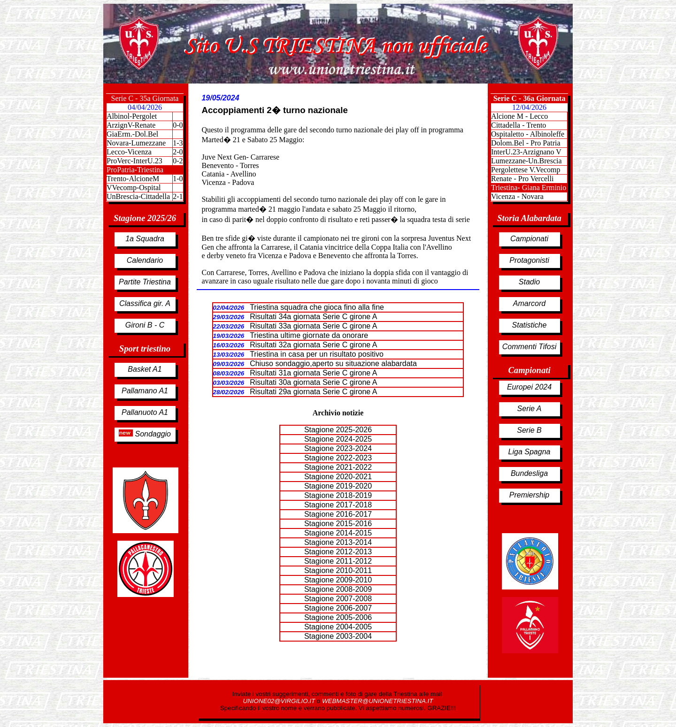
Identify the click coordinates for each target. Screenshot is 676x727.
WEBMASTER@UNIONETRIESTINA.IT (377, 700)
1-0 (178, 179)
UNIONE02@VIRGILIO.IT (280, 700)
